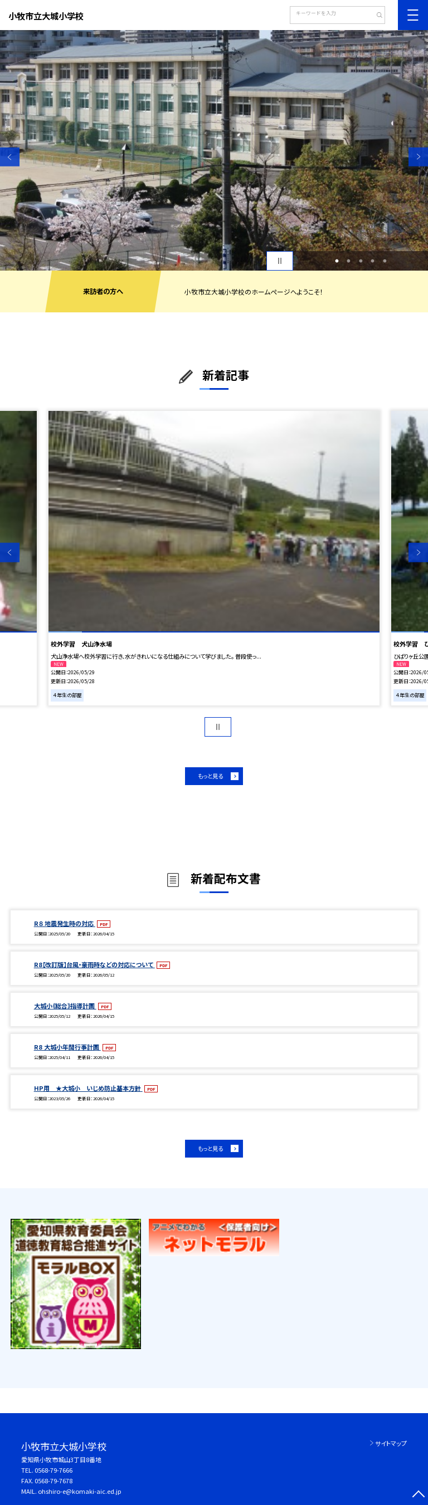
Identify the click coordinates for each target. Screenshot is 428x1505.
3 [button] (360, 261)
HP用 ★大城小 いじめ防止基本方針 (88, 1088)
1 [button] (336, 261)
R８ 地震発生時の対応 (64, 923)
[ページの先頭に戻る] (418, 1495)
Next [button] (418, 156)
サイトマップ (391, 1443)
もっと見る (210, 776)
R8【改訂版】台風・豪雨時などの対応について (94, 964)
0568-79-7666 (53, 1469)
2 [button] (349, 261)
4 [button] (372, 261)
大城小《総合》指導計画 (65, 1005)
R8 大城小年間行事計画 (67, 1046)
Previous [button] (10, 156)
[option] (214, 150)
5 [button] (384, 261)
